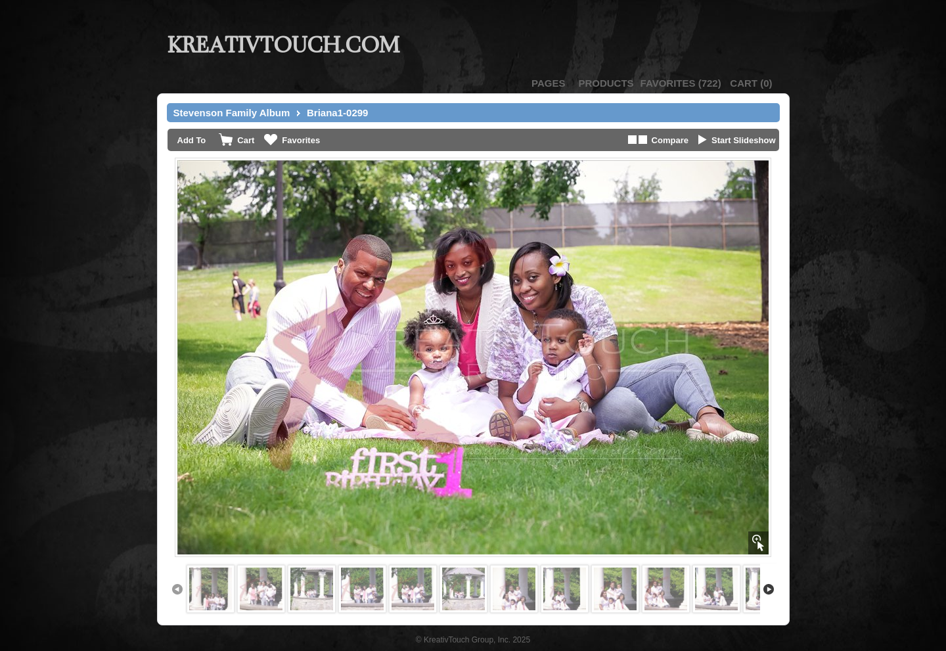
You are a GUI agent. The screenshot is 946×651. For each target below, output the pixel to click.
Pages (548, 83)
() (681, 83)
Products (605, 83)
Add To (191, 140)
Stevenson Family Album (231, 112)
